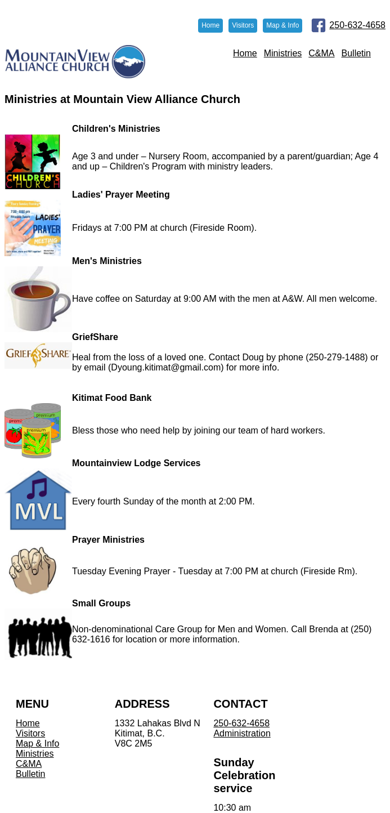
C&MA (321, 53)
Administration (241, 733)
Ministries (283, 53)
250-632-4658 (357, 25)
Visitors (30, 733)
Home (245, 53)
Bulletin (356, 53)
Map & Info (37, 743)
